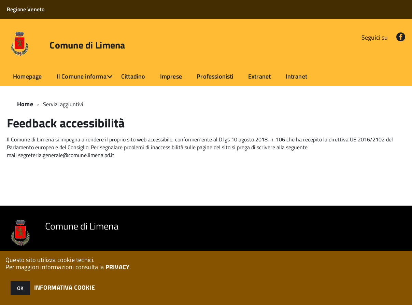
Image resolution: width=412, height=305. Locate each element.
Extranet (259, 76)
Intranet (296, 76)
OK (20, 288)
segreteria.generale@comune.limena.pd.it (66, 155)
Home (25, 104)
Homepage (27, 76)
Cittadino (133, 76)
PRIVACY (117, 267)
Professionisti (215, 76)
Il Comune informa (81, 76)
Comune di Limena (87, 45)
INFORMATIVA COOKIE (64, 287)
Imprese (171, 76)
